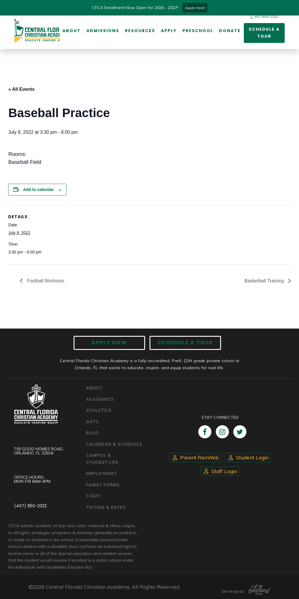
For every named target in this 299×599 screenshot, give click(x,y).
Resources (140, 31)
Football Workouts (44, 280)
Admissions (102, 31)
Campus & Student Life (102, 459)
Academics (100, 399)
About (71, 31)
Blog (92, 432)
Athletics (99, 410)
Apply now (110, 342)
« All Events (21, 89)
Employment (101, 473)
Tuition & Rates (106, 507)
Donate (229, 31)
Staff (93, 496)
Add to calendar (38, 189)
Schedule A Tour (185, 342)
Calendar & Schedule (114, 444)
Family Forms (103, 484)
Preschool (197, 31)
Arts (92, 421)
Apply (168, 31)
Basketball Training (264, 280)
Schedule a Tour (264, 32)
